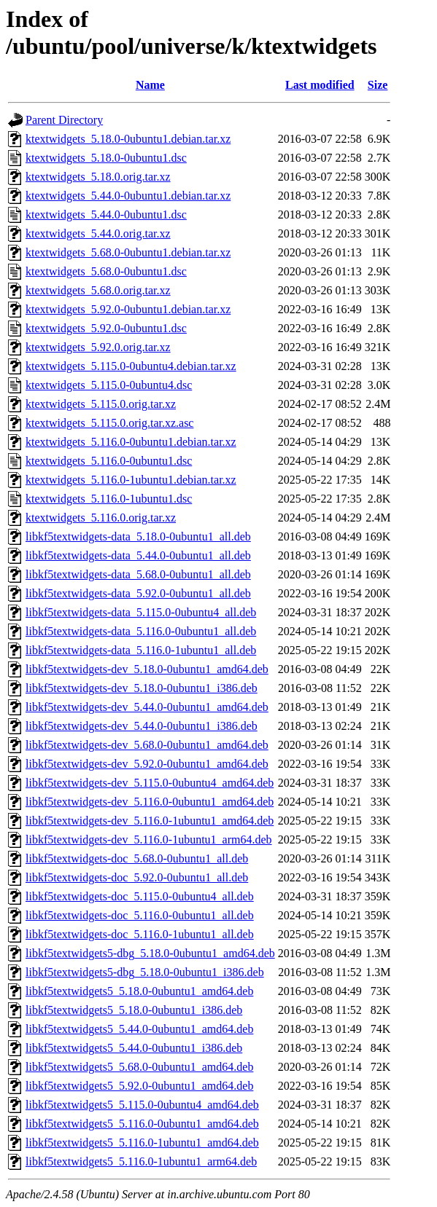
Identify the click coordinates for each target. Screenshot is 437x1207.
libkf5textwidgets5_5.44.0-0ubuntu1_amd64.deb (139, 1029)
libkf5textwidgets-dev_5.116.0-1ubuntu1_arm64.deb (149, 839)
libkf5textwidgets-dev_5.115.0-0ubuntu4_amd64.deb (150, 783)
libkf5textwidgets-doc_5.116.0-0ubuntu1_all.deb (140, 915)
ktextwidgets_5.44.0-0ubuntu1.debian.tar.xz (128, 195)
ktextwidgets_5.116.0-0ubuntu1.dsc (109, 461)
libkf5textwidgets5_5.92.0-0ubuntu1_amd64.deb (139, 1086)
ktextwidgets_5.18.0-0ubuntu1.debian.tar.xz (128, 139)
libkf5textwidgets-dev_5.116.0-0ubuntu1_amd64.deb (150, 801)
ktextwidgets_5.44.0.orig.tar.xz (98, 233)
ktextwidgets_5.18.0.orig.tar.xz (98, 176)
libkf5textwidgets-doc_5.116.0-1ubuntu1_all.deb (140, 934)
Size (378, 85)
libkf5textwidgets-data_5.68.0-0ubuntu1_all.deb (138, 574)
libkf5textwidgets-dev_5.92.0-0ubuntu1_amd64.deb (147, 764)
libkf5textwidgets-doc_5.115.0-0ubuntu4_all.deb (140, 896)
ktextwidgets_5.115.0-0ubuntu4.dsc (109, 385)
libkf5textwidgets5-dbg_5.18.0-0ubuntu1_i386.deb (145, 972)
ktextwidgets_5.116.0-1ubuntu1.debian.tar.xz (131, 479)
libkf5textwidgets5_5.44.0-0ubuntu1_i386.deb (134, 1048)
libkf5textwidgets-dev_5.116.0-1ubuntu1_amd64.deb (150, 820)
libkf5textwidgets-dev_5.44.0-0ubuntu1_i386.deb (142, 726)
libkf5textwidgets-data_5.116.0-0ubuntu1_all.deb (141, 631)
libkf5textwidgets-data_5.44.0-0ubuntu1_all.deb (138, 555)
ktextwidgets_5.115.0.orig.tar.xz (101, 404)
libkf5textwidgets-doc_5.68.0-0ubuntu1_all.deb (137, 858)
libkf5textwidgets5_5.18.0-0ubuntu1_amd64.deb (139, 991)
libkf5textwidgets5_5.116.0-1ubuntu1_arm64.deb (141, 1161)
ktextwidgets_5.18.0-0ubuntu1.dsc (106, 158)
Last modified (320, 85)
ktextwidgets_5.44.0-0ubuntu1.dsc (106, 214)
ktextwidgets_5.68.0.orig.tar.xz (98, 290)
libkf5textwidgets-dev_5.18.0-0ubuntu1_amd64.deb (147, 669)
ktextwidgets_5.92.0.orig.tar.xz (98, 347)
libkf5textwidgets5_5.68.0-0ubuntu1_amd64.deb (139, 1067)
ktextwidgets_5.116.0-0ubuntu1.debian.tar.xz (131, 442)
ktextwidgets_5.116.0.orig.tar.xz (101, 517)
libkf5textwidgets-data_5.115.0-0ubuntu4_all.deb (141, 612)
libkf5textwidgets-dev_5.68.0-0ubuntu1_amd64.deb (147, 745)
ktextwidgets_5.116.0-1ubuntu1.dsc (109, 498)
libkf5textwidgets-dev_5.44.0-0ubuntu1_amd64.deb (147, 707)
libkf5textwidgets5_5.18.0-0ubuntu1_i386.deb (134, 1010)
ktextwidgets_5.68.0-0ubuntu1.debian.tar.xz (128, 252)
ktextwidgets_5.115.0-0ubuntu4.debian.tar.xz (131, 366)
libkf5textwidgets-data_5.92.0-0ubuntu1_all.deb (138, 593)
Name (150, 85)
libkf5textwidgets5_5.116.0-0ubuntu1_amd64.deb (142, 1123)
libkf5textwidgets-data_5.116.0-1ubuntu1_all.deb (141, 650)
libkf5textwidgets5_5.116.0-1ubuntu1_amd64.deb (142, 1142)
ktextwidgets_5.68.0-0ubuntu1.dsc (106, 271)
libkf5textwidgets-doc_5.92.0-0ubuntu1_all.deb (137, 877)
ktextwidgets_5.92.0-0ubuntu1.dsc (106, 328)
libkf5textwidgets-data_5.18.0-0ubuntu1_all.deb (138, 536)
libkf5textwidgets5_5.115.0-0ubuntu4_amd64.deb (142, 1104)
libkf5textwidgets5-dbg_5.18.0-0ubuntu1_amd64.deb (150, 953)
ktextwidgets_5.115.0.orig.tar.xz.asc (109, 423)
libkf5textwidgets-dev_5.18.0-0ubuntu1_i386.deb (142, 688)
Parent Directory (64, 120)
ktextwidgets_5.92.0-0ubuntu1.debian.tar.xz (128, 309)
